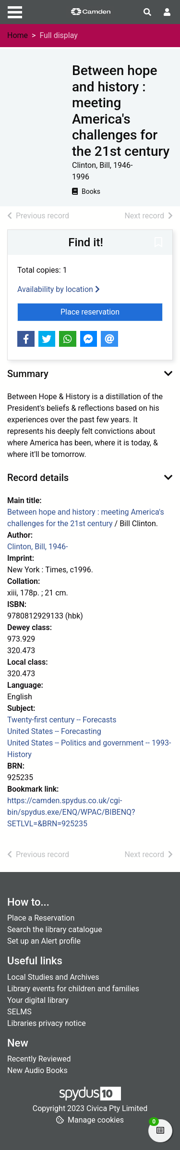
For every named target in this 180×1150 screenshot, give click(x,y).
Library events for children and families (73, 988)
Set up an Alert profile (44, 941)
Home (17, 35)
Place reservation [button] (111, 311)
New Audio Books (37, 1070)
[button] (158, 243)
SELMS (19, 1011)
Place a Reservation (40, 918)
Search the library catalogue (54, 929)
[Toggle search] (147, 12)
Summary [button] (27, 373)
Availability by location (58, 289)
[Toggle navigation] (15, 11)
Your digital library (38, 1000)
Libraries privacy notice (46, 1023)
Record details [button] (38, 477)
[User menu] (167, 12)
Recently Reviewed (39, 1058)
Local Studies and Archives (53, 977)
